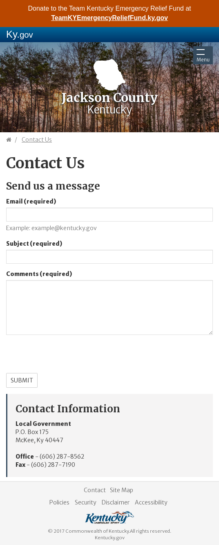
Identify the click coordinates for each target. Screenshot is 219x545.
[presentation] (68, 357)
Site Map (121, 490)
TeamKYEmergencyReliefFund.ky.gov (109, 17)
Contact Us (37, 139)
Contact (95, 490)
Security (85, 502)
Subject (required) (34, 243)
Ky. (19, 34)
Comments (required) (39, 274)
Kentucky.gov (110, 537)
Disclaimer (116, 502)
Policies (59, 502)
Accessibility (151, 502)
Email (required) (31, 201)
